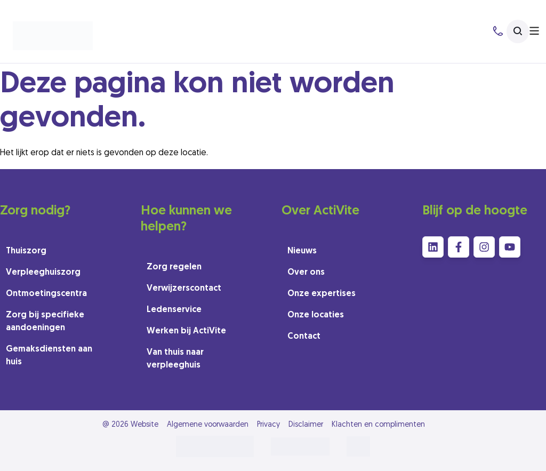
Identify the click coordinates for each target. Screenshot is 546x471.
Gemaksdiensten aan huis (49, 355)
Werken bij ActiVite (186, 331)
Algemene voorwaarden (207, 425)
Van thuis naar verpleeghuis (175, 359)
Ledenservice (174, 310)
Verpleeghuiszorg (43, 272)
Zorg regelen (174, 267)
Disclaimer (305, 425)
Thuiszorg (26, 251)
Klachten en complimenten (378, 425)
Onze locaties (315, 315)
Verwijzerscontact (184, 288)
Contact (303, 336)
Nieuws (302, 251)
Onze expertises (321, 294)
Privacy (268, 425)
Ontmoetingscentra (46, 294)
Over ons (306, 272)
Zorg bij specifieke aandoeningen (45, 321)
